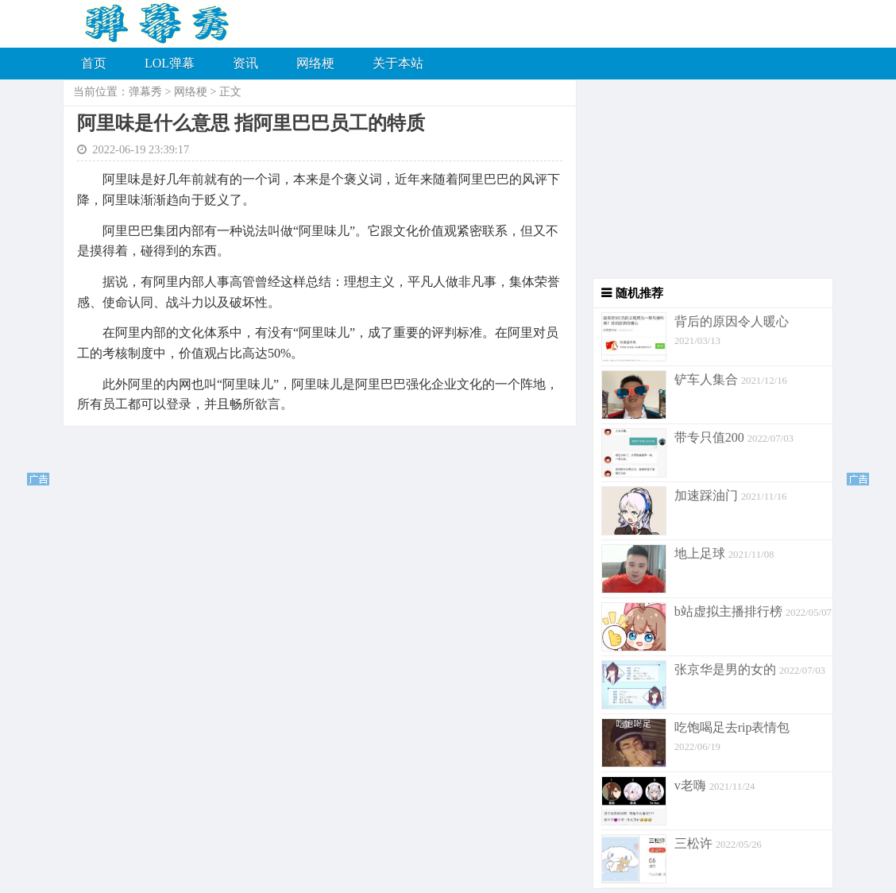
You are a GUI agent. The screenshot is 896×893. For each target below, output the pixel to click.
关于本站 (398, 63)
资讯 (245, 63)
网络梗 (315, 63)
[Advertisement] (705, 178)
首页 (93, 63)
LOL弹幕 (170, 63)
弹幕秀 (145, 92)
